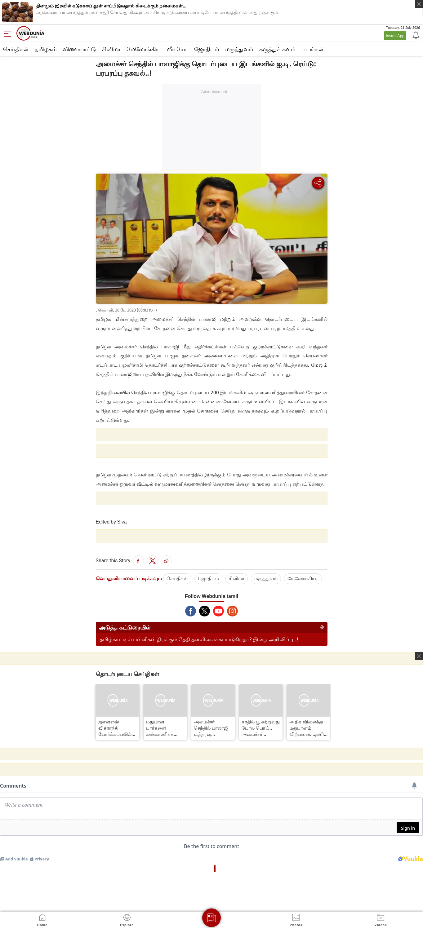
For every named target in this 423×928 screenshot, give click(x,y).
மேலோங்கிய (144, 49)
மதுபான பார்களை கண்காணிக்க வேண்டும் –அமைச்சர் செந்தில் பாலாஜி (163, 727)
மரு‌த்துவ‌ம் (266, 578)
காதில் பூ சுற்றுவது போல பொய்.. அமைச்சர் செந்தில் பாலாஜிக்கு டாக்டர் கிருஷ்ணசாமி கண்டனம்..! (261, 727)
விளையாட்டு (79, 49)
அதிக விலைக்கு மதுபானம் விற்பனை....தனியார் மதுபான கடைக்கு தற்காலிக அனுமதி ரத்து (308, 727)
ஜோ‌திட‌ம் (206, 49)
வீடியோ (177, 49)
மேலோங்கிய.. (302, 578)
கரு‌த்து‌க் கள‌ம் (277, 49)
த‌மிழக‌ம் (45, 49)
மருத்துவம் (239, 49)
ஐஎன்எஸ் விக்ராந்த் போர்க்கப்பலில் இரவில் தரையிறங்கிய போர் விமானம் (114, 727)
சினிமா (111, 49)
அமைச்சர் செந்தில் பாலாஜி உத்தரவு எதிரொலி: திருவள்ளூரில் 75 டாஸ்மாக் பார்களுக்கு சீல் (212, 727)
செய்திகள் (16, 49)
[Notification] (415, 34)
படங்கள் (312, 49)
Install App (395, 35)
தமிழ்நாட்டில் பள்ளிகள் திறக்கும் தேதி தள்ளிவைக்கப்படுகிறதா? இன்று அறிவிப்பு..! (199, 639)
